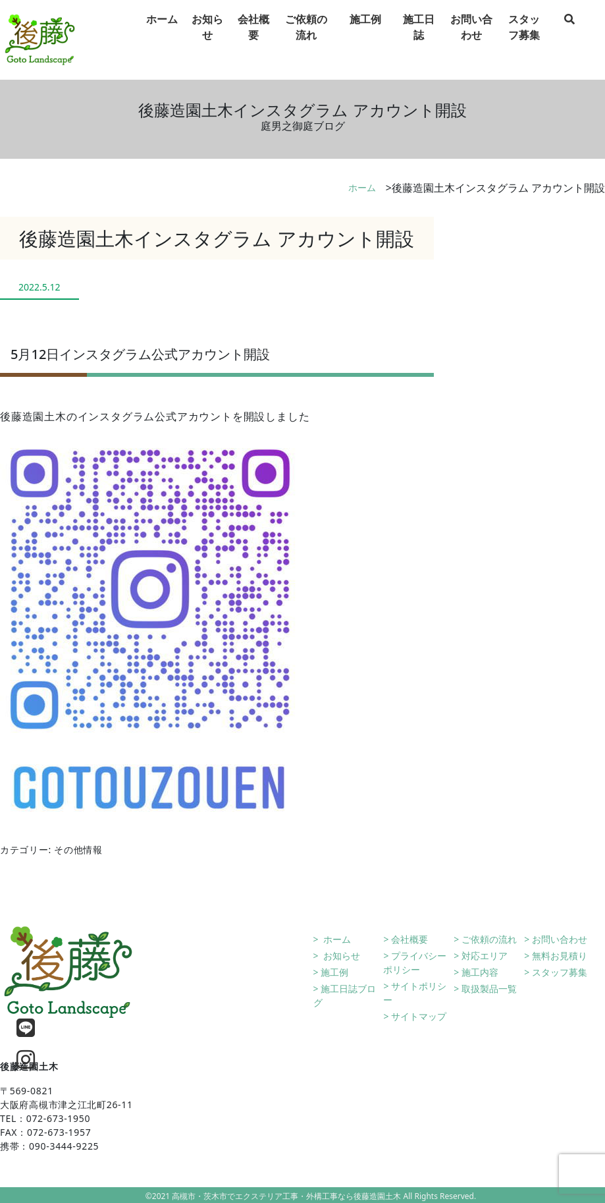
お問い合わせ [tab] (471, 40)
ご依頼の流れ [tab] (306, 40)
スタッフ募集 (559, 972)
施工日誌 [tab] (418, 40)
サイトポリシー (414, 993)
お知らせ (340, 955)
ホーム (362, 187)
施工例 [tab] (365, 32)
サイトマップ (418, 1016)
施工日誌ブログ (345, 995)
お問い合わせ (559, 939)
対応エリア (484, 955)
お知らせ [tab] (207, 40)
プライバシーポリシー (414, 962)
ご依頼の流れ (489, 939)
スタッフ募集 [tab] (524, 40)
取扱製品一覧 (489, 988)
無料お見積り (559, 955)
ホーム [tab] (162, 32)
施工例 (334, 972)
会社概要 (409, 939)
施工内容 (479, 972)
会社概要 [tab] (253, 40)
